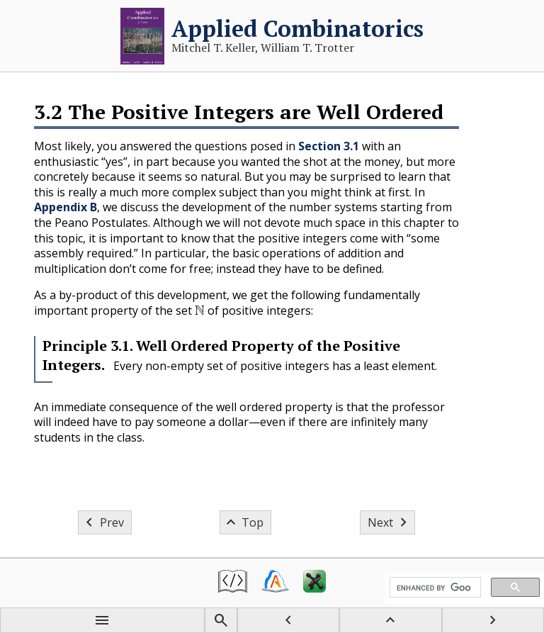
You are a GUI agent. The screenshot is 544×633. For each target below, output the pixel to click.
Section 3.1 (328, 146)
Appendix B (65, 207)
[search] (434, 587)
